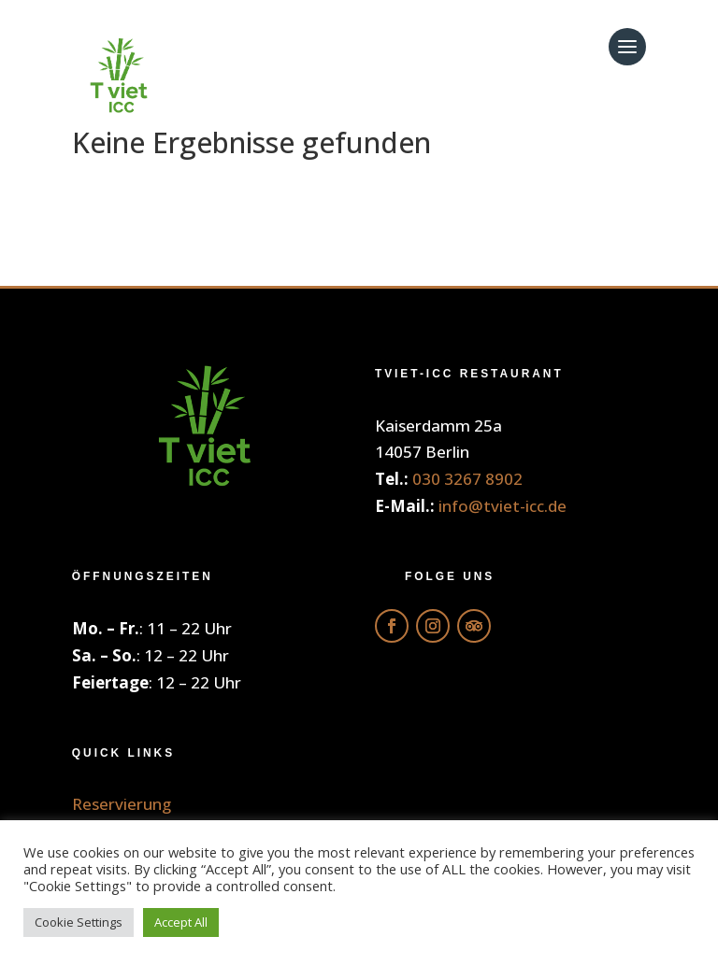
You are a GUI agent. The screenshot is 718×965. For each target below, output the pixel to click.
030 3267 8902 (467, 479)
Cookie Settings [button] (78, 922)
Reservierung (121, 804)
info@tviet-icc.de (502, 506)
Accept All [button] (181, 922)
